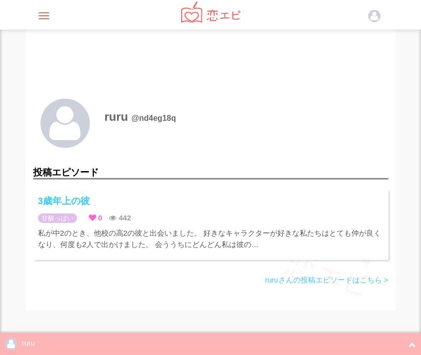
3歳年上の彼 (64, 201)
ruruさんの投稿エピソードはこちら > (326, 280)
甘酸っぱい (57, 218)
